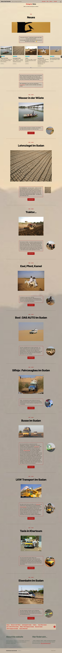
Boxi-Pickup (38, 504)
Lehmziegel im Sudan (17, 58)
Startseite (43, 1)
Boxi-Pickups (36, 446)
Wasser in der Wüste (4, 58)
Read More (2, 63)
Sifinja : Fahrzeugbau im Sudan (31, 370)
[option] (6, 55)
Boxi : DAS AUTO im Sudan (55, 58)
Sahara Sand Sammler (6, 1)
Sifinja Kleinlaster (26, 450)
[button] (0, 57)
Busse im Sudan (31, 420)
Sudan (3, 56)
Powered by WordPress (26, 650)
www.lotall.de (22, 84)
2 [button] (31, 67)
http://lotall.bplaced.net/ (46, 643)
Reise (31, 14)
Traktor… (27, 58)
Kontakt (55, 1)
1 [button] (30, 67)
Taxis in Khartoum (31, 531)
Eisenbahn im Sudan (31, 580)
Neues (51, 1)
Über (47, 1)
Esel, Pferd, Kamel (41, 58)
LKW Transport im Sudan (31, 479)
